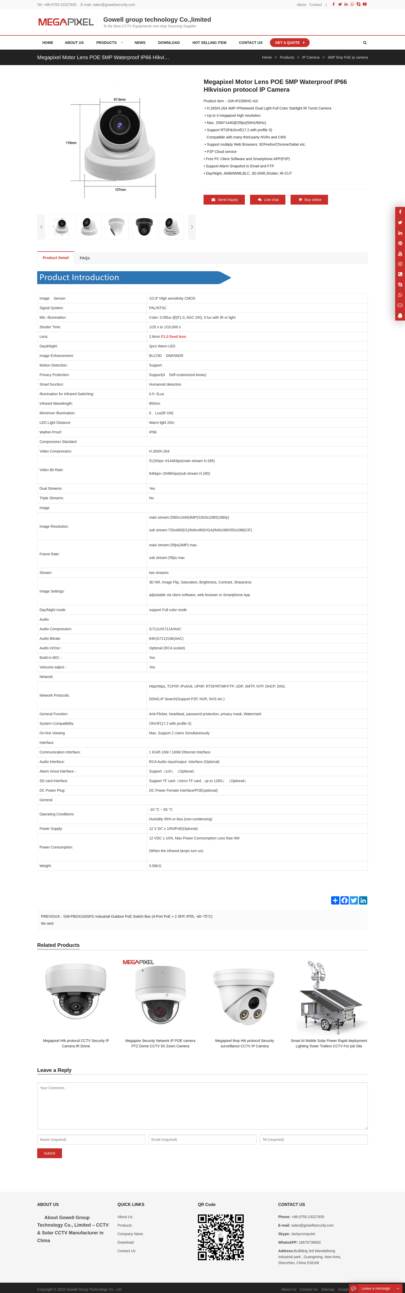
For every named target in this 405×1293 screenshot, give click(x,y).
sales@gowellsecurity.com (114, 5)
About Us (125, 1213)
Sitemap (327, 1286)
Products (125, 1222)
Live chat (268, 200)
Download (126, 1239)
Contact (315, 5)
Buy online (310, 200)
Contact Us (126, 1247)
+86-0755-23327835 (60, 5)
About (301, 5)
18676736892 (309, 1239)
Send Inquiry (225, 200)
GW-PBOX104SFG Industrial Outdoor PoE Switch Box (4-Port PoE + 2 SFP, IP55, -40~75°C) (137, 913)
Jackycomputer (302, 1230)
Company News (130, 1230)
